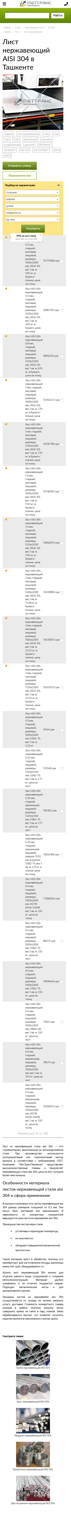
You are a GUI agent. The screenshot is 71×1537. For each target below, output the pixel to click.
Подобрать (33, 228)
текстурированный (28, 133)
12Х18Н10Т (10, 150)
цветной (29, 144)
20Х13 (56, 150)
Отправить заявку (19, 165)
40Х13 (7, 155)
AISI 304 (51, 27)
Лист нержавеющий (33, 32)
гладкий (8, 133)
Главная (7, 27)
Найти (57, 15)
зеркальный (30, 139)
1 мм (46, 133)
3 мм (6, 139)
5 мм (16, 139)
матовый (47, 139)
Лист (17, 32)
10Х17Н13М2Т (41, 150)
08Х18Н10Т (44, 144)
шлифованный (12, 144)
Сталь (17, 27)
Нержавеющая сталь (34, 27)
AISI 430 (24, 150)
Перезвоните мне (20, 175)
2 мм (56, 133)
